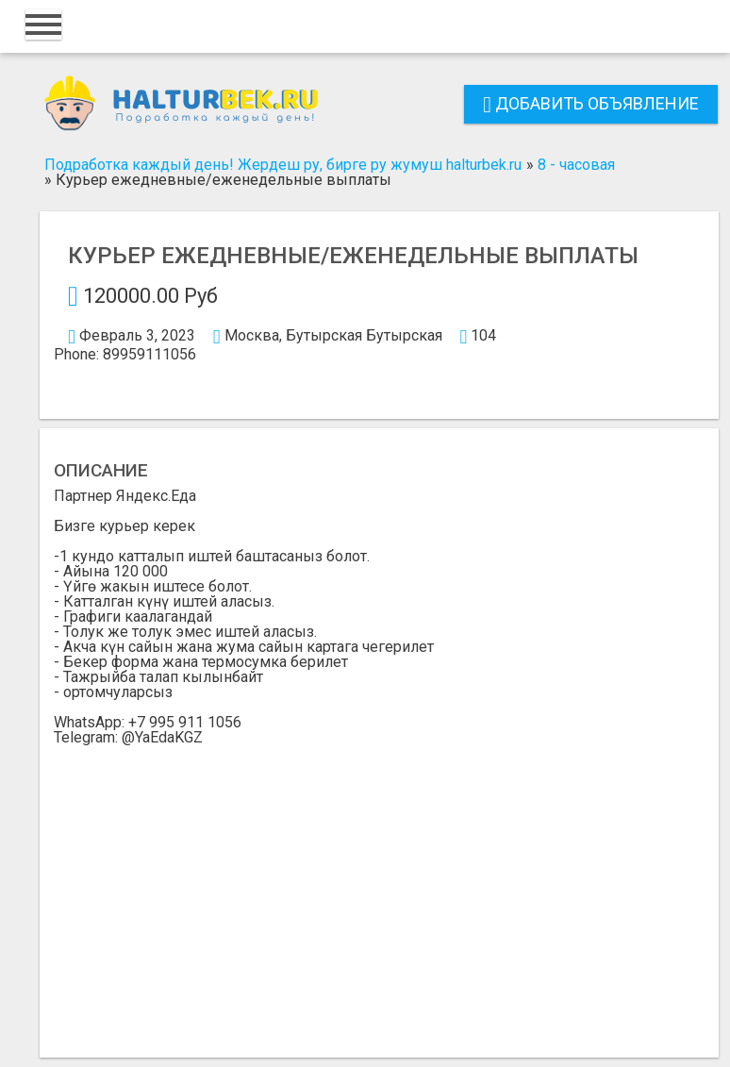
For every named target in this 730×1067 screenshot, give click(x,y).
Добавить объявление (591, 103)
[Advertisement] (379, 887)
